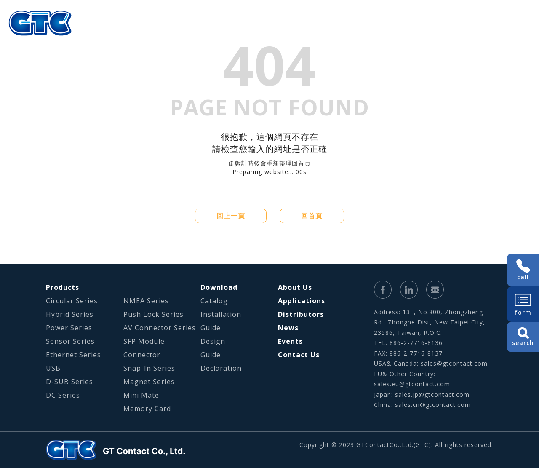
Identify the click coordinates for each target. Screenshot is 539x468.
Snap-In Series (149, 368)
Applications (329, 35)
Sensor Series (70, 341)
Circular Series (72, 300)
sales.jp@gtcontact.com (432, 394)
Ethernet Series (73, 354)
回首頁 (312, 215)
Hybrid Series (69, 314)
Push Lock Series (153, 314)
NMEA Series (146, 300)
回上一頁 (230, 215)
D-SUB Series (69, 381)
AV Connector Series (159, 327)
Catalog (214, 300)
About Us (236, 35)
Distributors (301, 314)
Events (290, 341)
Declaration (221, 368)
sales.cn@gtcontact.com (433, 405)
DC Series (63, 395)
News (288, 327)
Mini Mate (141, 395)
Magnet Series (149, 381)
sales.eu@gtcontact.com (412, 384)
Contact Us (299, 354)
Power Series (69, 327)
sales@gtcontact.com (454, 363)
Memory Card (147, 408)
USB (53, 368)
